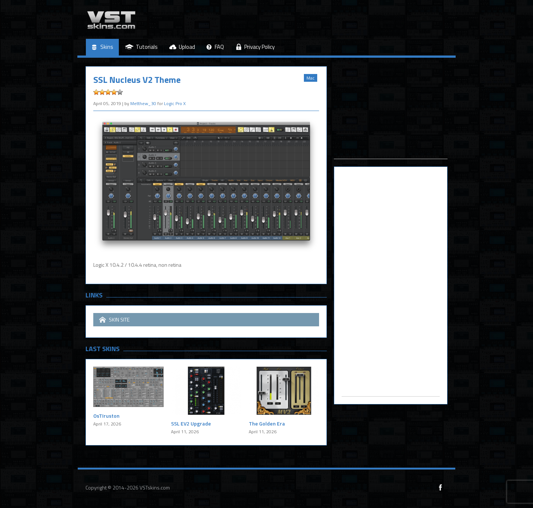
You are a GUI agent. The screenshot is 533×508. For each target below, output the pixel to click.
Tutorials (141, 47)
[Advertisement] (390, 112)
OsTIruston (106, 416)
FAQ (215, 47)
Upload (182, 47)
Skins (102, 47)
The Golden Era (267, 423)
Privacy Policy (255, 47)
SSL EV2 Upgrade (191, 423)
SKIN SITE (114, 319)
